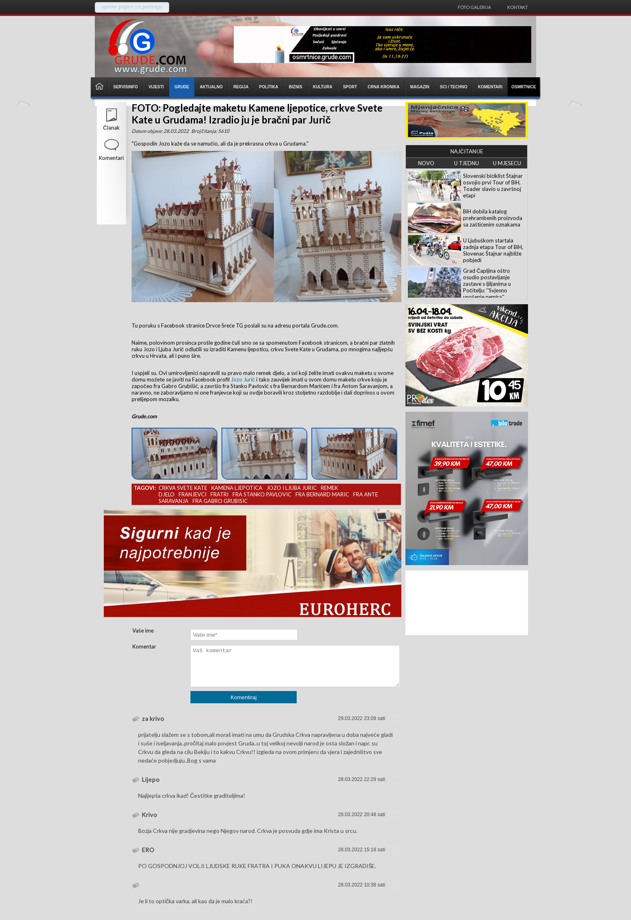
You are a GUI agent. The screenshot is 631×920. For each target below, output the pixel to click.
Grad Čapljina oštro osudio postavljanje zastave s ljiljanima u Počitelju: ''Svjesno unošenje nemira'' (487, 283)
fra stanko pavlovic (262, 494)
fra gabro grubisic (220, 501)
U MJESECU (507, 163)
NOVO (426, 163)
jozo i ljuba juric (291, 488)
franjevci (192, 494)
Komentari (111, 158)
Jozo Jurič (243, 379)
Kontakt (517, 7)
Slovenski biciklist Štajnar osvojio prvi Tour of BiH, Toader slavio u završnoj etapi (493, 186)
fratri (219, 494)
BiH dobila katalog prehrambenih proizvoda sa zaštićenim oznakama (492, 218)
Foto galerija (474, 7)
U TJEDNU (466, 163)
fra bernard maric (322, 494)
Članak (111, 127)
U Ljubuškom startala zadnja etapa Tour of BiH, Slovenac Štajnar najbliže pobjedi (493, 250)
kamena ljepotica (236, 488)
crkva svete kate (183, 488)
